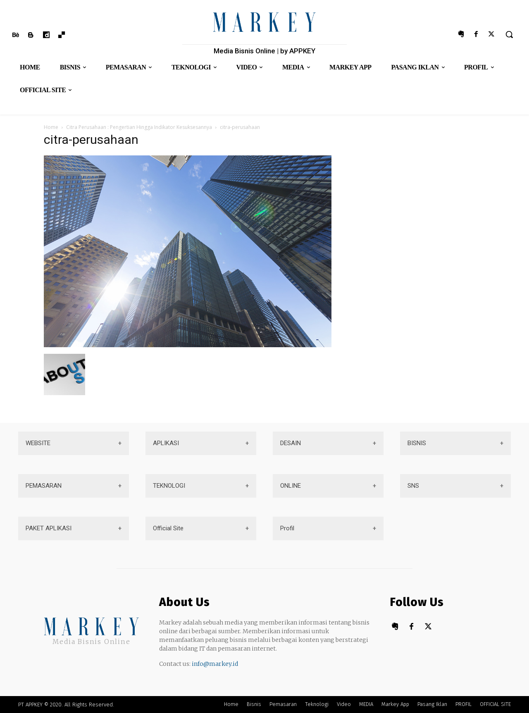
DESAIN (290, 443)
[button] (509, 34)
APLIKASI (166, 443)
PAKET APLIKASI (48, 528)
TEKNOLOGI (169, 485)
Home (51, 127)
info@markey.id (215, 664)
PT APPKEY (30, 704)
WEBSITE (38, 443)
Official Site (168, 528)
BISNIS (416, 443)
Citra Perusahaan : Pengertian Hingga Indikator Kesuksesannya (139, 127)
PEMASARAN (44, 485)
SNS (413, 485)
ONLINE (290, 485)
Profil (287, 528)
